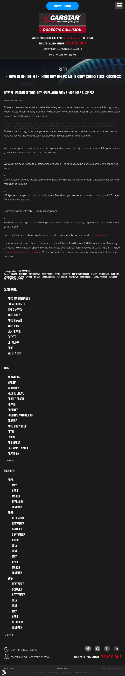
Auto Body (14, 315)
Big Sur (37, 276)
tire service (15, 309)
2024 (11, 578)
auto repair (15, 320)
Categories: (10, 289)
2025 (11, 513)
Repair (57, 274)
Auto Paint (14, 326)
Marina (14, 274)
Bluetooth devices (15, 279)
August (16, 540)
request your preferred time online (22, 252)
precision (13, 454)
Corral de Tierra (48, 276)
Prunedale (73, 276)
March (16, 496)
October (17, 529)
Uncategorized (24, 271)
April (15, 491)
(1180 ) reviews (87, 38)
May (14, 485)
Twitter (107, 648)
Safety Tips (14, 353)
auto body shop (17, 426)
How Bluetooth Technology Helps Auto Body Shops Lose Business (65, 76)
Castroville (62, 276)
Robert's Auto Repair (80, 274)
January (17, 507)
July (14, 545)
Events (12, 337)
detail (11, 432)
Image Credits (62, 668)
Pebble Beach (47, 274)
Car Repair (14, 331)
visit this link (100, 235)
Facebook (88, 648)
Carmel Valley (10, 276)
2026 (11, 480)
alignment (14, 443)
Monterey (23, 274)
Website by (110, 668)
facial (11, 437)
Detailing (13, 342)
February (17, 502)
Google (97, 648)
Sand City (115, 274)
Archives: (9, 471)
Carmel (29, 276)
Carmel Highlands (100, 276)
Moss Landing (85, 276)
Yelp (116, 648)
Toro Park (113, 276)
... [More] (9, 460)
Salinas (21, 276)
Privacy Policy (9, 668)
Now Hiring (62, 6)
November (18, 524)
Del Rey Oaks (104, 274)
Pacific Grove (34, 274)
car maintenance (18, 448)
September (18, 534)
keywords (14, 377)
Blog (63, 69)
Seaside (94, 274)
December (18, 518)
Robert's (66, 274)
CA (5, 279)
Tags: (7, 368)
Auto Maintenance (19, 298)
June (14, 551)
